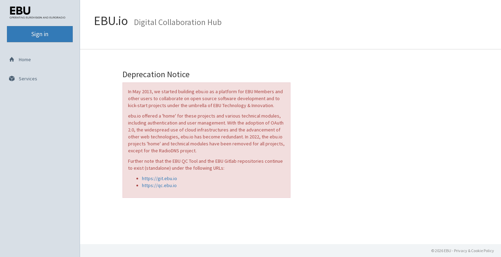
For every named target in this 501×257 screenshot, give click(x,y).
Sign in (39, 34)
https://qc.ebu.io (159, 185)
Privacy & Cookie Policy (474, 250)
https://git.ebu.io (159, 178)
